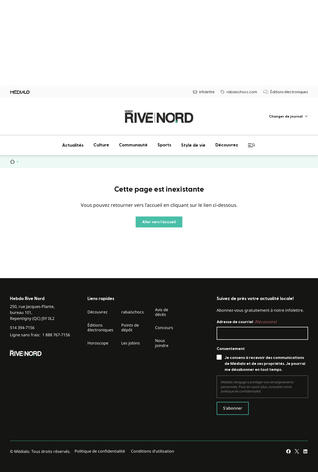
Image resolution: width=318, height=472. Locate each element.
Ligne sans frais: (40, 335)
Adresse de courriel (247, 322)
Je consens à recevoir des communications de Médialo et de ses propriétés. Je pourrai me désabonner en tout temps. (265, 364)
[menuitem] (288, 116)
